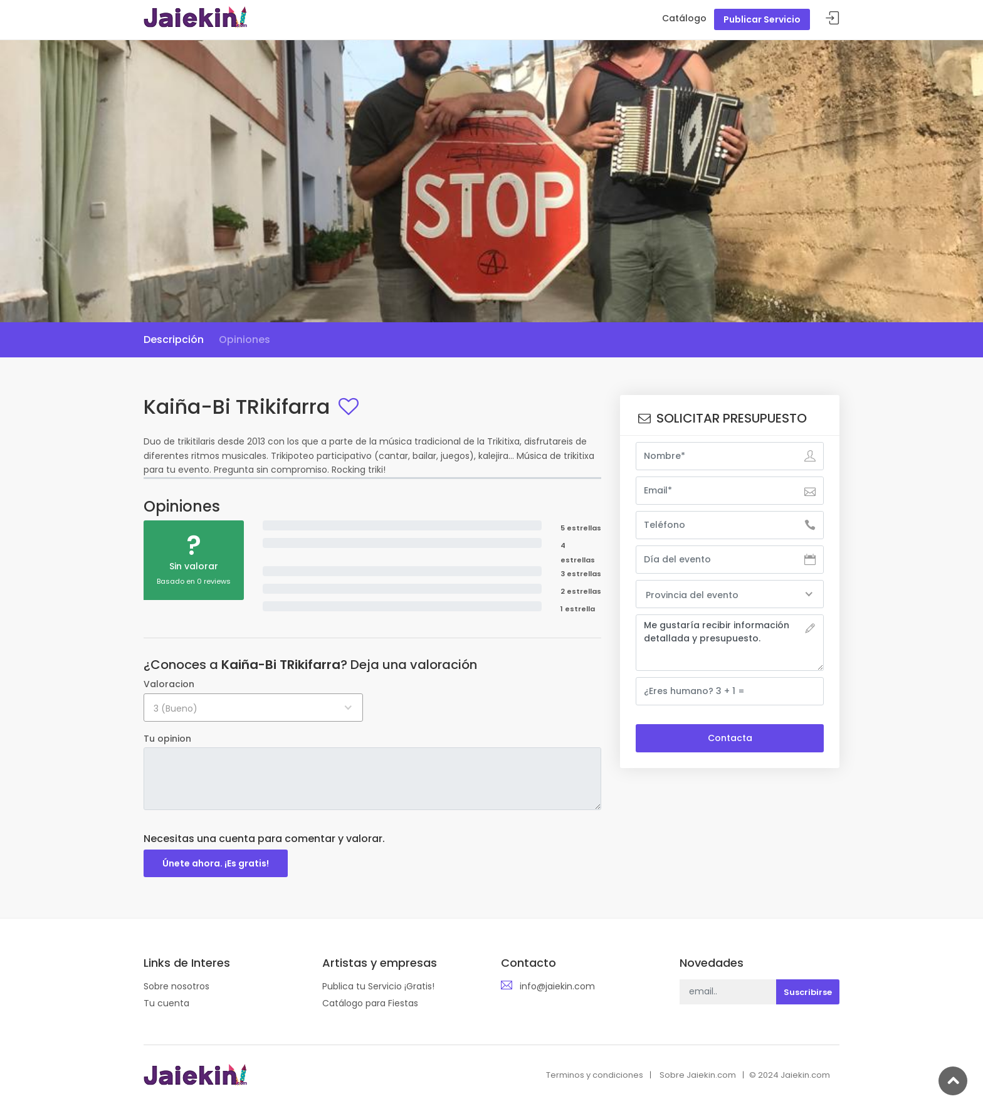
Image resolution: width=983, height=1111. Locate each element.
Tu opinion (167, 738)
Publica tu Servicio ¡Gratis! (378, 986)
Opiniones (244, 339)
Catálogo (684, 18)
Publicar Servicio (762, 19)
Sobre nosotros (176, 986)
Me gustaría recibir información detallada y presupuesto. (730, 642)
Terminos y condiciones (594, 1075)
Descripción (174, 339)
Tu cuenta (166, 1003)
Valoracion (169, 684)
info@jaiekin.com (557, 986)
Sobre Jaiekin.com (698, 1075)
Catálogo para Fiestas (370, 1003)
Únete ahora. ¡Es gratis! (215, 863)
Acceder (832, 18)
